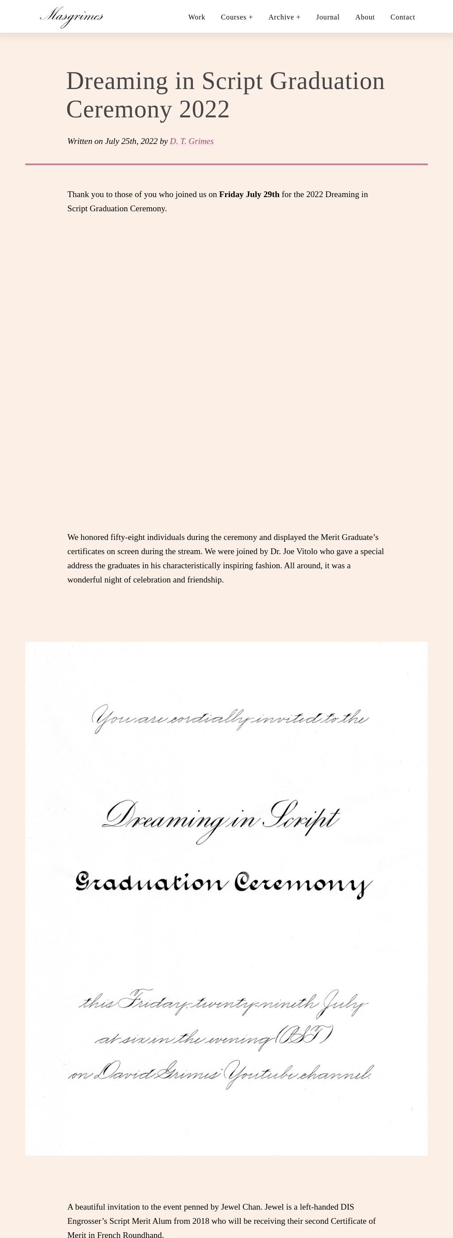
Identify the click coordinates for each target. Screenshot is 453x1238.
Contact (403, 17)
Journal (328, 17)
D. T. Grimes (192, 141)
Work (197, 17)
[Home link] (75, 16)
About (365, 17)
